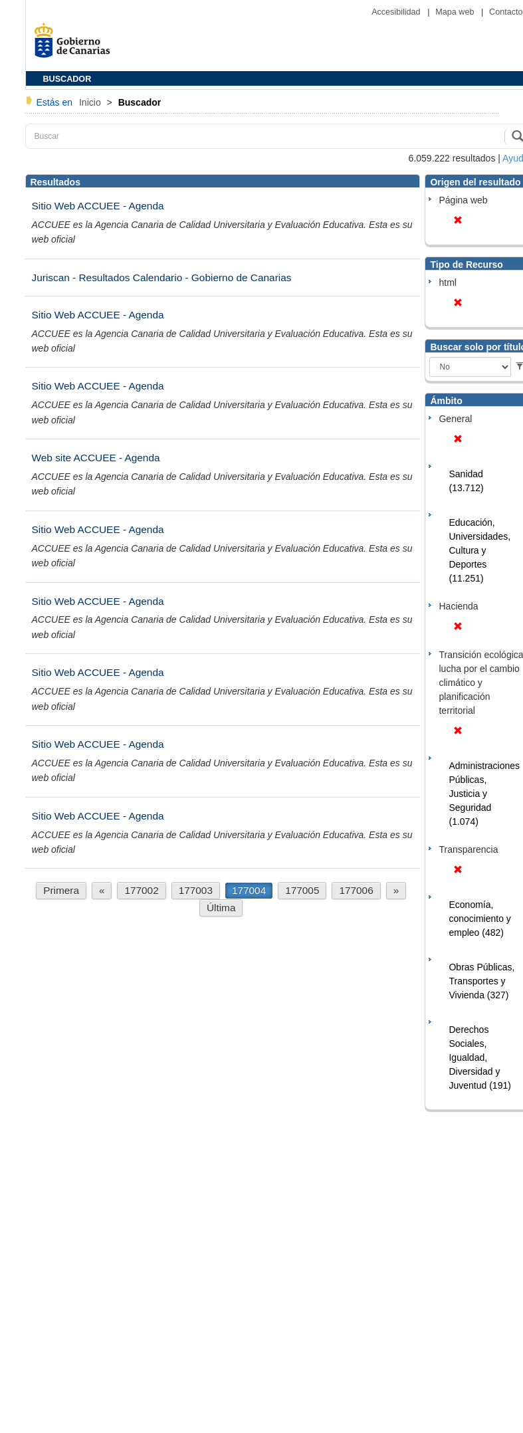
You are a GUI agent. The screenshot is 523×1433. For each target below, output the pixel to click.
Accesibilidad (397, 12)
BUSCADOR (67, 79)
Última (221, 907)
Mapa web (455, 12)
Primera (61, 890)
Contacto (505, 12)
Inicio (91, 102)
